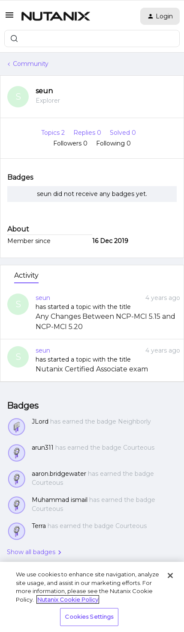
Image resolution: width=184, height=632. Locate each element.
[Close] (170, 575)
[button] (9, 18)
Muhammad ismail (59, 500)
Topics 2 (53, 132)
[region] (92, 597)
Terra (39, 526)
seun (44, 91)
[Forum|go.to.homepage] (55, 16)
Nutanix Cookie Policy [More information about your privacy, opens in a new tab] (67, 599)
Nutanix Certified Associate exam (92, 369)
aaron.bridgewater (59, 474)
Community (30, 64)
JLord (40, 421)
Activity (26, 275)
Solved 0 (123, 132)
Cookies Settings (89, 616)
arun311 (43, 447)
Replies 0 (88, 132)
